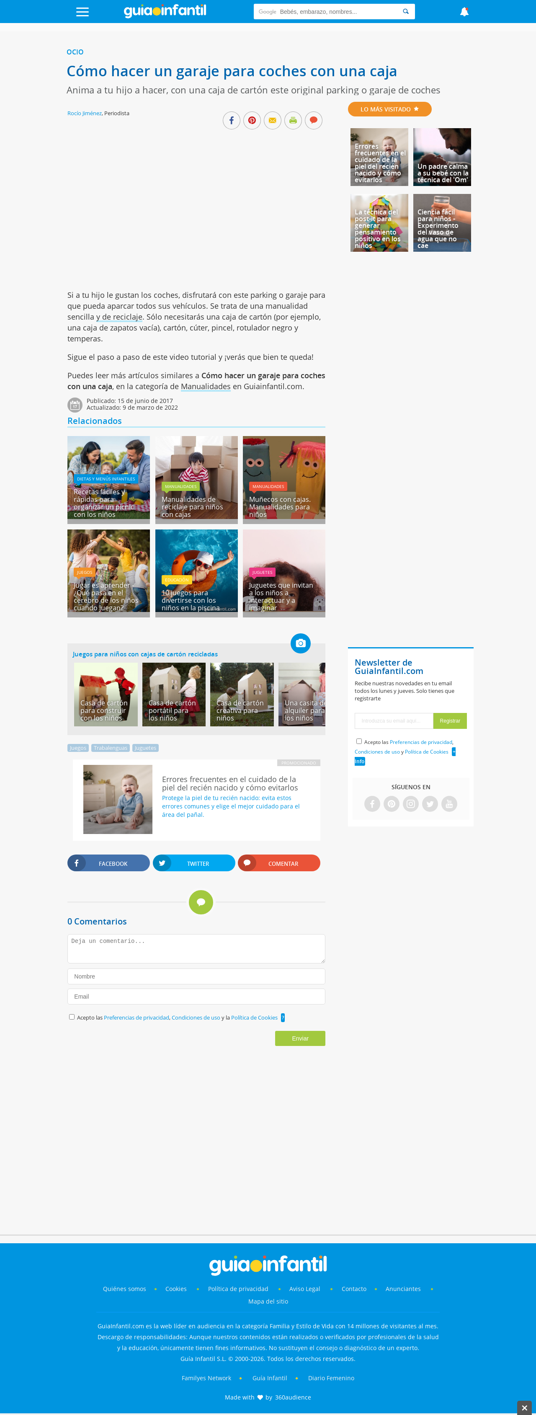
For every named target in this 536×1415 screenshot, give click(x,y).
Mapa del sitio (268, 1301)
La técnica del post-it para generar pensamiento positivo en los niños (378, 228)
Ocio (75, 52)
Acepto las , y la (178, 1017)
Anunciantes (403, 1289)
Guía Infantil (270, 1378)
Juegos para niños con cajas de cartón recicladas (145, 654)
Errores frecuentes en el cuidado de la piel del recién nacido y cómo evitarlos (380, 163)
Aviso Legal (304, 1289)
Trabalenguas (110, 747)
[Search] (406, 11)
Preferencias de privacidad (136, 1017)
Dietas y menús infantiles (106, 479)
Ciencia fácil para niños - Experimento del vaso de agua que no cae (438, 228)
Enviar (300, 1038)
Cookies (176, 1289)
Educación (177, 580)
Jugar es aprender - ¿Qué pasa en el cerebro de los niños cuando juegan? (106, 596)
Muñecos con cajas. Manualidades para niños (280, 507)
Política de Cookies (254, 1017)
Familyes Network (206, 1378)
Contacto (354, 1289)
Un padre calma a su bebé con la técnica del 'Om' (443, 173)
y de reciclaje (119, 317)
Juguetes (262, 572)
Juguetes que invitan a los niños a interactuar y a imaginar (281, 596)
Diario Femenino (331, 1378)
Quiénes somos (124, 1289)
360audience (293, 1397)
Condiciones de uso (197, 1017)
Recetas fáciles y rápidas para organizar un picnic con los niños (104, 503)
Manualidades (206, 386)
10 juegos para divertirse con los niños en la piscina (191, 600)
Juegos (84, 572)
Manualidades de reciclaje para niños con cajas (192, 507)
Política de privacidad (239, 1289)
